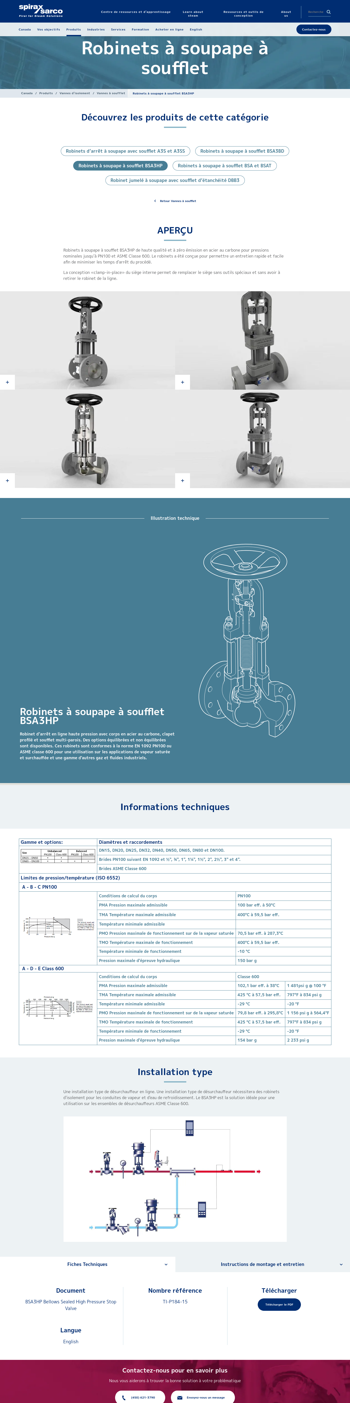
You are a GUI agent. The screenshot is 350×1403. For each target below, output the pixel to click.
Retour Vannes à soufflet (178, 201)
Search (329, 12)
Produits (46, 93)
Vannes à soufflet (111, 93)
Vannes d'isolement (75, 93)
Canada (27, 93)
